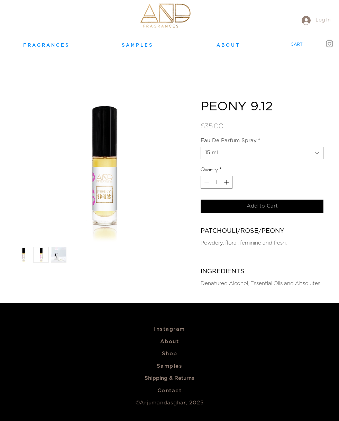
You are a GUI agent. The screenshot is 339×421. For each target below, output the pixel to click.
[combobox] (262, 153)
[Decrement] (206, 182)
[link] (300, 44)
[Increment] (227, 182)
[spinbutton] (216, 182)
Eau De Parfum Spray (230, 140)
